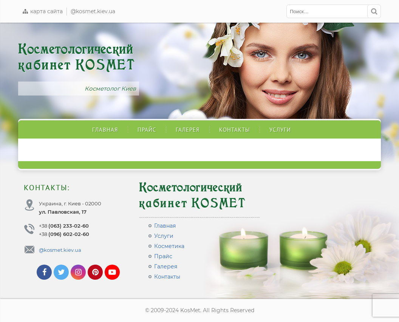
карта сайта (42, 11)
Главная (105, 129)
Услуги (280, 129)
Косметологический (76, 57)
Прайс (147, 129)
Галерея (188, 129)
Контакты (234, 129)
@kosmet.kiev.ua (93, 11)
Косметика (169, 246)
